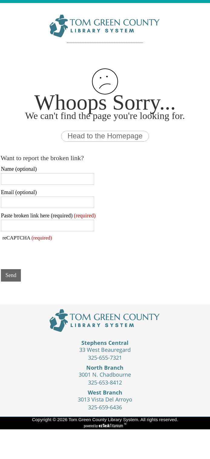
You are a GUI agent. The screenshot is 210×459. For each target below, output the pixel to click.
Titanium (111, 425)
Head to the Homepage (105, 136)
